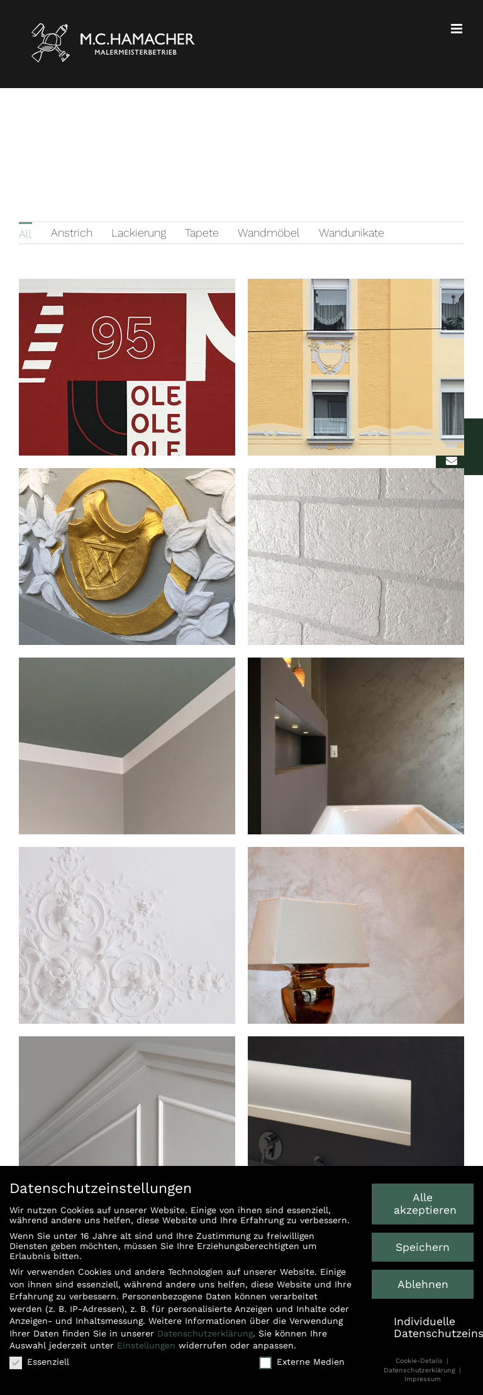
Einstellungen (146, 1344)
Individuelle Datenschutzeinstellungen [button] (434, 1325)
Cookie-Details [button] (420, 1359)
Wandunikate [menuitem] (351, 232)
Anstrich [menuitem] (71, 232)
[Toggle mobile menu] (457, 28)
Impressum (422, 1377)
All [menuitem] (25, 233)
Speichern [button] (423, 1245)
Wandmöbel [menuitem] (269, 232)
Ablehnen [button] (422, 1282)
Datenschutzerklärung (205, 1331)
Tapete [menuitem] (202, 232)
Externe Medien (302, 1360)
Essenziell (39, 1360)
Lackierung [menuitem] (138, 232)
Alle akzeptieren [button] (425, 1201)
